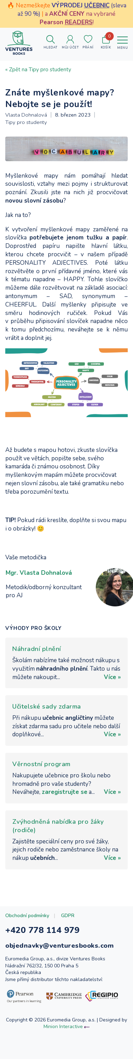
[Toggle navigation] (122, 43)
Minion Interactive (63, 1026)
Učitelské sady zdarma (46, 706)
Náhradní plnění (36, 649)
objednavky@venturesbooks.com (59, 945)
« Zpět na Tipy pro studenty (38, 69)
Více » (112, 677)
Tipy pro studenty (26, 122)
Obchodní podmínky (27, 915)
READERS (79, 22)
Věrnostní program (41, 764)
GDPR (67, 915)
